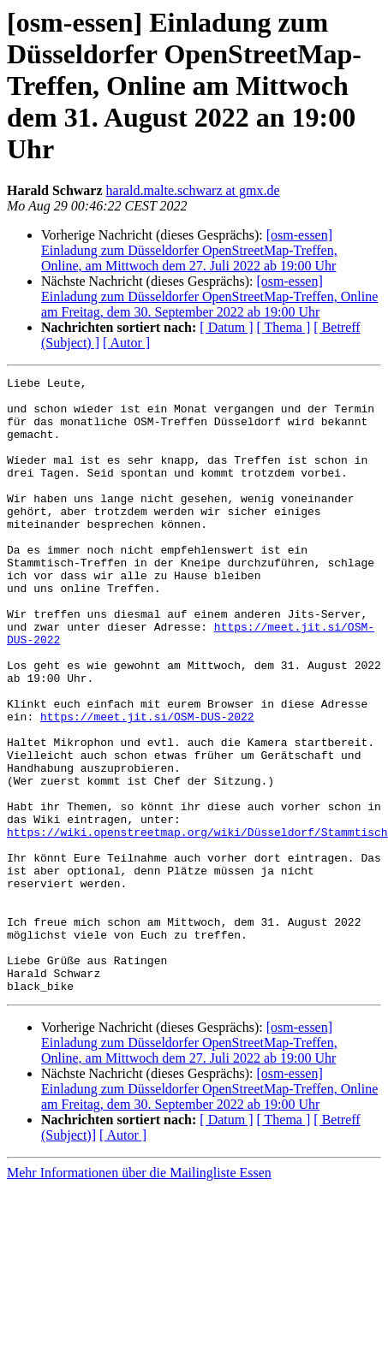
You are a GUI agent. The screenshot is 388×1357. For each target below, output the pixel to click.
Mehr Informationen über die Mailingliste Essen (139, 1296)
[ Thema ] (284, 327)
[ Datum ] (226, 327)
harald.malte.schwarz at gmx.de (193, 190)
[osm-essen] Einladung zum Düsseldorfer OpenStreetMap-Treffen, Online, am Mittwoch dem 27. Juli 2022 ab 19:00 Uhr (189, 250)
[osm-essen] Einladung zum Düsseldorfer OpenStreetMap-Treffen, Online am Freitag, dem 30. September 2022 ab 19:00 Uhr (209, 296)
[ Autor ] (126, 342)
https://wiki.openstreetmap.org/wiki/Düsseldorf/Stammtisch (197, 924)
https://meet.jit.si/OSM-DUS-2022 (147, 785)
